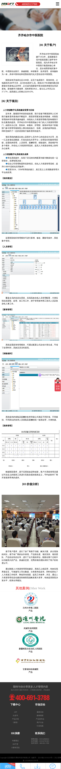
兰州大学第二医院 (30, 608)
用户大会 (40, 722)
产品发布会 (40, 719)
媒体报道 (40, 715)
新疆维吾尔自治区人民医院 (30, 649)
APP (15, 712)
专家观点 (15, 741)
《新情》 (15, 722)
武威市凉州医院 (30, 628)
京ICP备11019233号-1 (46, 758)
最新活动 (40, 712)
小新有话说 (15, 748)
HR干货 (15, 744)
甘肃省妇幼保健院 (30, 669)
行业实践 (40, 726)
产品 (30, 611)
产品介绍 (15, 719)
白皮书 (15, 715)
